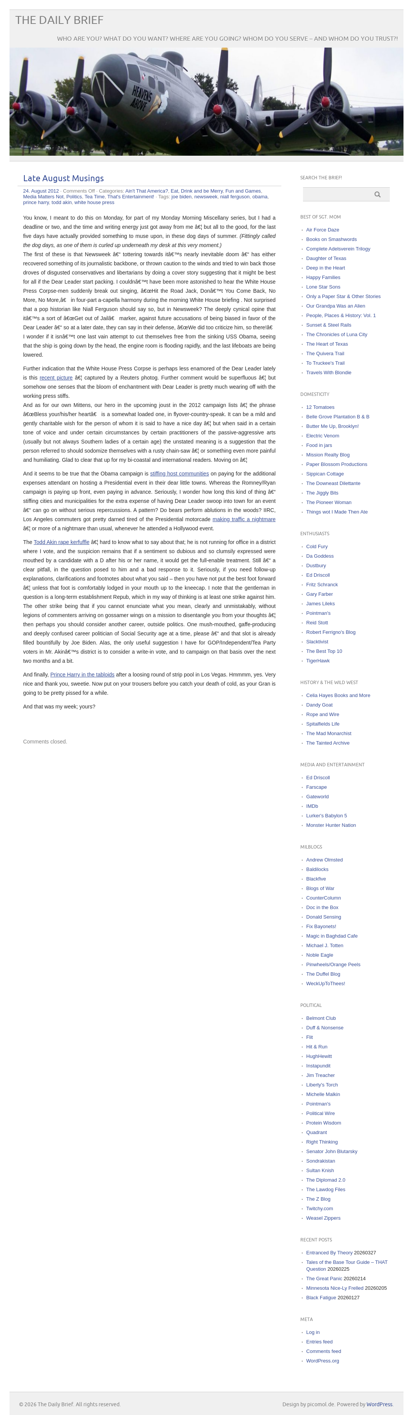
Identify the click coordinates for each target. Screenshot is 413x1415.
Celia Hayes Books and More (338, 695)
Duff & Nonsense (325, 1028)
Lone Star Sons (323, 287)
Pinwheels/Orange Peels (333, 964)
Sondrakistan (320, 1161)
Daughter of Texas (326, 258)
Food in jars (319, 445)
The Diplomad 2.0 (326, 1180)
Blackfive (316, 879)
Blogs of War (320, 888)
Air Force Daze (323, 230)
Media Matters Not (43, 196)
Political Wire (320, 1113)
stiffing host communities (179, 474)
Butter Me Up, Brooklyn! (332, 426)
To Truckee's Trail (325, 363)
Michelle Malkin (323, 1094)
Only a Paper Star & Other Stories (343, 296)
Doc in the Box (322, 907)
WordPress (379, 1404)
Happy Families (323, 277)
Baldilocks (317, 869)
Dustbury (316, 565)
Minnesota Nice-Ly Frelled (335, 1288)
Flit (309, 1037)
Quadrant (316, 1132)
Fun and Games (243, 191)
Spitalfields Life (323, 724)
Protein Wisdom (323, 1123)
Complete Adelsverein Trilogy (338, 249)
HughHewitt (319, 1056)
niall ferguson (234, 196)
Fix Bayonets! (321, 926)
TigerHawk (318, 661)
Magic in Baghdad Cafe (332, 936)
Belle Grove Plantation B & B (338, 417)
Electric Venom (323, 436)
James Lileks (320, 603)
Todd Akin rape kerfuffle (61, 542)
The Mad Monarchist (329, 733)
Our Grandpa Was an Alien (335, 306)
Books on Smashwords (331, 239)
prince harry (36, 202)
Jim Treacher (320, 1075)
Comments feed (323, 1351)
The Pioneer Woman (329, 502)
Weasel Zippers (323, 1218)
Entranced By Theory (329, 1252)
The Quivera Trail (325, 353)
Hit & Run (317, 1047)
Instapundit (318, 1066)
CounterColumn (323, 898)
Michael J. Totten (324, 945)
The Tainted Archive (328, 743)
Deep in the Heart (325, 268)
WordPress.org (322, 1361)
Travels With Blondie (329, 372)
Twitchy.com (319, 1208)
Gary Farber (319, 594)
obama (260, 196)
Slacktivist (317, 641)
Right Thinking (322, 1142)
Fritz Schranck (322, 584)
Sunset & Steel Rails (329, 325)
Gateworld (317, 796)
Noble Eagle (319, 955)
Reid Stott (317, 622)
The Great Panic (324, 1278)
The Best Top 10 (324, 651)
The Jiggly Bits (322, 493)
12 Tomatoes (320, 407)
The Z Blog (318, 1199)
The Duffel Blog (323, 974)
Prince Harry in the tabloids (82, 675)
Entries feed (319, 1342)
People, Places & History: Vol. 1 (341, 315)
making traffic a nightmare (244, 519)
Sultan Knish (320, 1170)
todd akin (62, 202)
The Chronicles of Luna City (336, 334)
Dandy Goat (319, 705)
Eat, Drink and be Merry (197, 191)
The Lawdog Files (326, 1189)
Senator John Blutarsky (331, 1151)
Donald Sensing (323, 917)
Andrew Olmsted (324, 860)
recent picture (56, 378)
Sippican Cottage (325, 474)
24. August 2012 (41, 191)
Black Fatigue (321, 1297)
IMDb (312, 806)
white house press (95, 202)
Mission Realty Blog (328, 455)
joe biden (182, 196)
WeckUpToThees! (325, 983)
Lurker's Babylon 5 (326, 815)
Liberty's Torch (322, 1085)
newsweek (206, 196)
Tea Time (95, 196)
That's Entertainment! (130, 196)
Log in (313, 1332)
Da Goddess (320, 556)
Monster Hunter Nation (331, 825)
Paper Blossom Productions (336, 464)
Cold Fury (317, 546)
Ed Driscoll (318, 575)
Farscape (316, 787)
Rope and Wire (323, 714)
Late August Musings (63, 178)
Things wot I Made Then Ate (337, 512)
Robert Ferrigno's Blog (331, 632)
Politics (74, 196)
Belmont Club (321, 1018)
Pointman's (318, 613)
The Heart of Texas (327, 344)
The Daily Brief (59, 20)
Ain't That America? (146, 191)
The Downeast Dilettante (333, 483)
